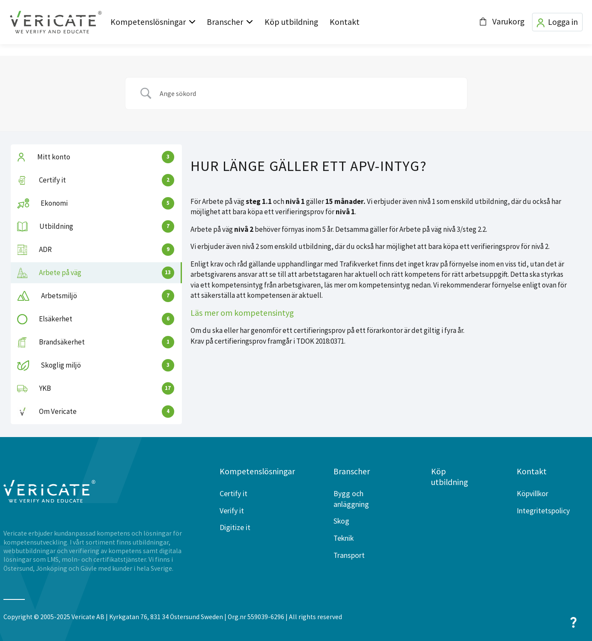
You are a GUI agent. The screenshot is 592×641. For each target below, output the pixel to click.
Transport (349, 555)
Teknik (343, 538)
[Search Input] (307, 93)
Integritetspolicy (543, 510)
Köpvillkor (532, 493)
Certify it (233, 493)
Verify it (232, 510)
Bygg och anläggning (351, 499)
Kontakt (345, 22)
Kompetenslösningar (148, 22)
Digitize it (235, 527)
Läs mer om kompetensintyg (242, 313)
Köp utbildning (291, 22)
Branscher (225, 22)
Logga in (557, 22)
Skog (341, 521)
